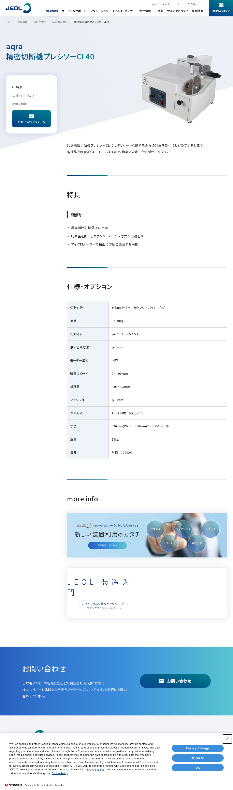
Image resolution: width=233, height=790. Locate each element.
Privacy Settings (198, 764)
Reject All (198, 774)
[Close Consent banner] (227, 755)
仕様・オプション (23, 95)
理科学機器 (40, 21)
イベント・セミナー (124, 11)
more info (19, 103)
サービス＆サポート (74, 11)
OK (197, 783)
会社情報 (145, 11)
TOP (8, 21)
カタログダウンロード (97, 736)
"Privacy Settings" (94, 786)
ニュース (153, 4)
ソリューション (99, 11)
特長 (19, 87)
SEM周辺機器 (60, 21)
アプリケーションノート (176, 736)
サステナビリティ (177, 11)
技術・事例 (120, 736)
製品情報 (52, 11)
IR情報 (159, 11)
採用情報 (198, 11)
